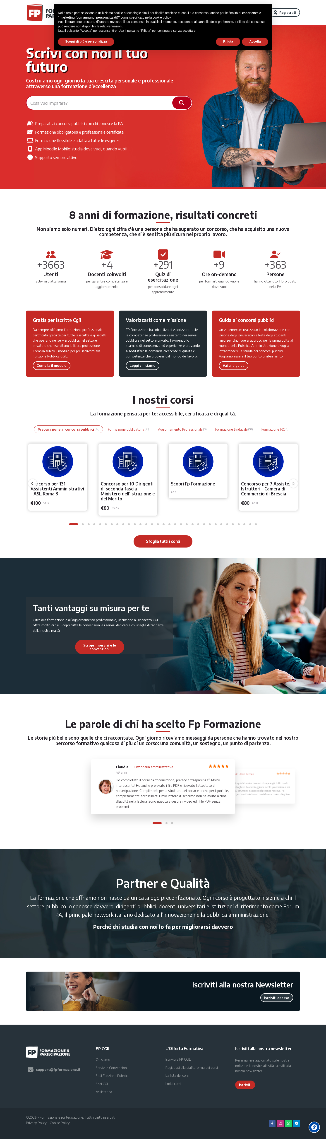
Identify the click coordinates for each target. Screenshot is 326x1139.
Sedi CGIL (103, 1084)
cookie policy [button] (162, 17)
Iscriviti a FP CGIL (178, 1059)
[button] (73, 524)
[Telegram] (296, 1123)
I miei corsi (173, 1083)
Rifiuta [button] (228, 41)
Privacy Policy (36, 1123)
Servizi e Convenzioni (111, 1068)
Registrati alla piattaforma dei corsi (191, 1067)
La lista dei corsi (177, 1075)
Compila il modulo (52, 365)
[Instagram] (280, 1123)
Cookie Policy (60, 1123)
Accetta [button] (255, 41)
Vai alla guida (233, 365)
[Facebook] (272, 1123)
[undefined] (32, 483)
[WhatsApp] (288, 1123)
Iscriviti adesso (276, 998)
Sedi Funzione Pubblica (112, 1076)
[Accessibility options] (314, 1127)
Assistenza (104, 1092)
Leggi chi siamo (143, 365)
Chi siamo (103, 1059)
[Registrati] (285, 12)
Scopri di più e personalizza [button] (86, 41)
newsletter (254, 1071)
